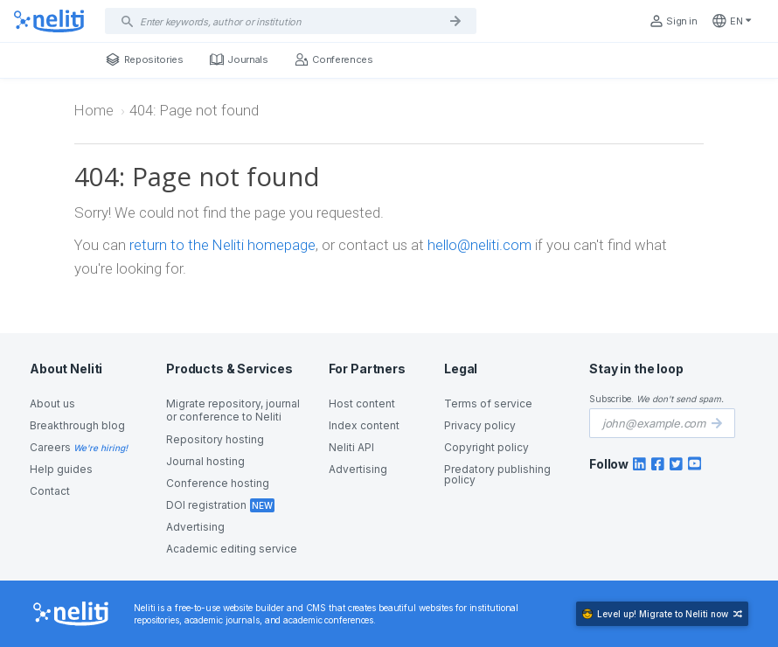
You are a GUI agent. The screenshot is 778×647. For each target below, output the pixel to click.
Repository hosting (215, 439)
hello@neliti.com (479, 245)
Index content (364, 425)
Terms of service (488, 403)
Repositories (145, 59)
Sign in (673, 21)
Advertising (195, 526)
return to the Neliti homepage (222, 245)
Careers (50, 447)
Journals (239, 59)
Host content (362, 403)
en (731, 21)
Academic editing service (231, 548)
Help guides (61, 469)
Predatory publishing (497, 475)
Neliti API (351, 447)
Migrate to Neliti (662, 614)
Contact (50, 490)
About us (52, 403)
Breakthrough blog (77, 425)
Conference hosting (217, 483)
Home (94, 110)
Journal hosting (205, 461)
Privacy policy (480, 425)
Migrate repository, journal (233, 410)
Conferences (334, 59)
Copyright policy (486, 447)
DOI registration (206, 504)
